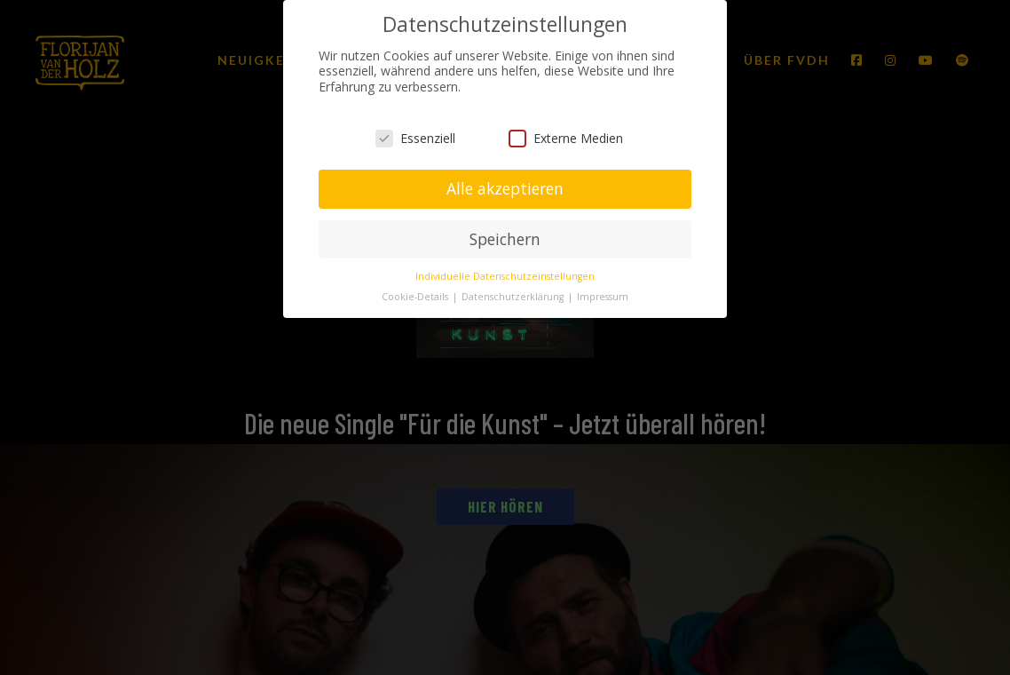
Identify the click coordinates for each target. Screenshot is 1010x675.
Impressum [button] (602, 296)
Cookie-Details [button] (416, 296)
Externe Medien (566, 138)
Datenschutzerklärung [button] (514, 296)
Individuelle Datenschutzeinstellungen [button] (505, 276)
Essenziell (415, 138)
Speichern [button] (505, 239)
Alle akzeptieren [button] (505, 188)
